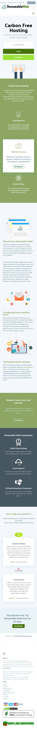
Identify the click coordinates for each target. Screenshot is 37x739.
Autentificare (12, 2)
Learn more (6, 668)
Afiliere (5, 694)
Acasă (5, 684)
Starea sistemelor (8, 692)
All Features (19, 167)
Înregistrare (20, 2)
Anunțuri (6, 686)
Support (5, 698)
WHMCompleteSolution (23, 636)
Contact (5, 696)
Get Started (18, 420)
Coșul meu (31, 2)
